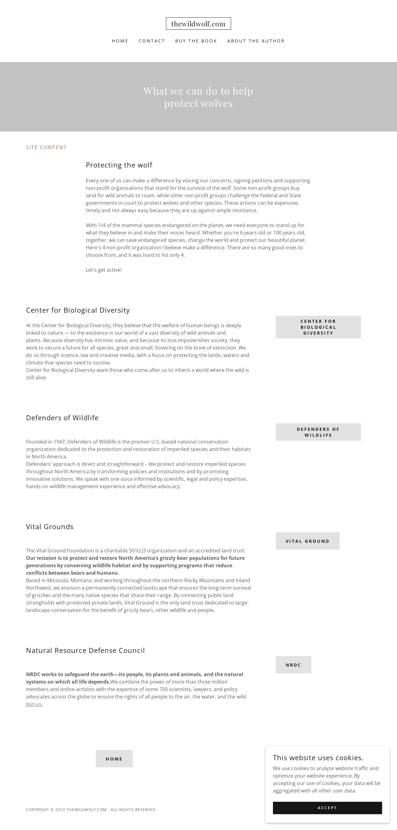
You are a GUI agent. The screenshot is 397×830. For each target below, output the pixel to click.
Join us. (34, 704)
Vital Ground (308, 541)
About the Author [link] (256, 41)
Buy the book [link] (196, 41)
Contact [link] (152, 41)
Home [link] (120, 41)
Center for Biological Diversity (319, 327)
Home (114, 759)
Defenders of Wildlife (318, 432)
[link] (198, 24)
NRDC (293, 665)
